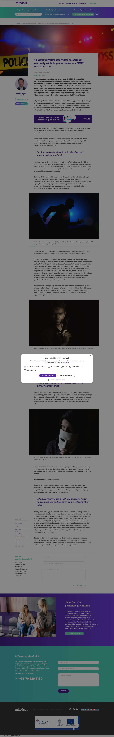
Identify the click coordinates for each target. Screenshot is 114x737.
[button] (57, 380)
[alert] (57, 368)
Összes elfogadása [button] (48, 375)
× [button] (90, 356)
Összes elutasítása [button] (66, 375)
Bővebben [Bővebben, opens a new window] (66, 362)
